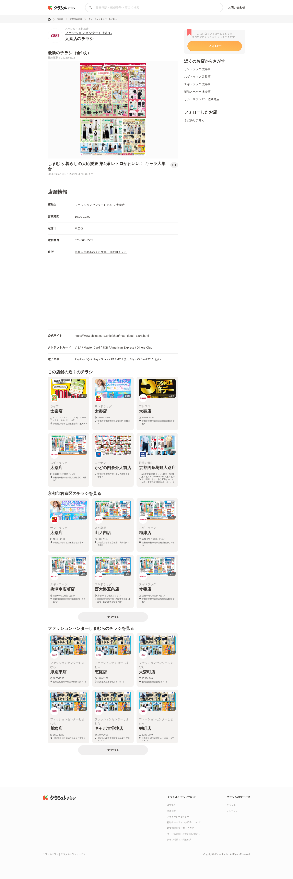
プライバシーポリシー (178, 816)
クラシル (231, 805)
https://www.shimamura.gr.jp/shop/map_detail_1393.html (112, 335)
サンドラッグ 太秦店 (197, 69)
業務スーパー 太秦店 (197, 91)
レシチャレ (232, 811)
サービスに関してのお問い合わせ (184, 834)
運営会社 (171, 805)
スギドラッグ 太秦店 (197, 84)
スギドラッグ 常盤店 (197, 76)
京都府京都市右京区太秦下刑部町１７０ (101, 252)
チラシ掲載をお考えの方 (179, 839)
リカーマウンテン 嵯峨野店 (201, 99)
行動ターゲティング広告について (184, 822)
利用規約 (171, 811)
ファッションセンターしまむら (88, 33)
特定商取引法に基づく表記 (180, 828)
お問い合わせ (236, 7)
